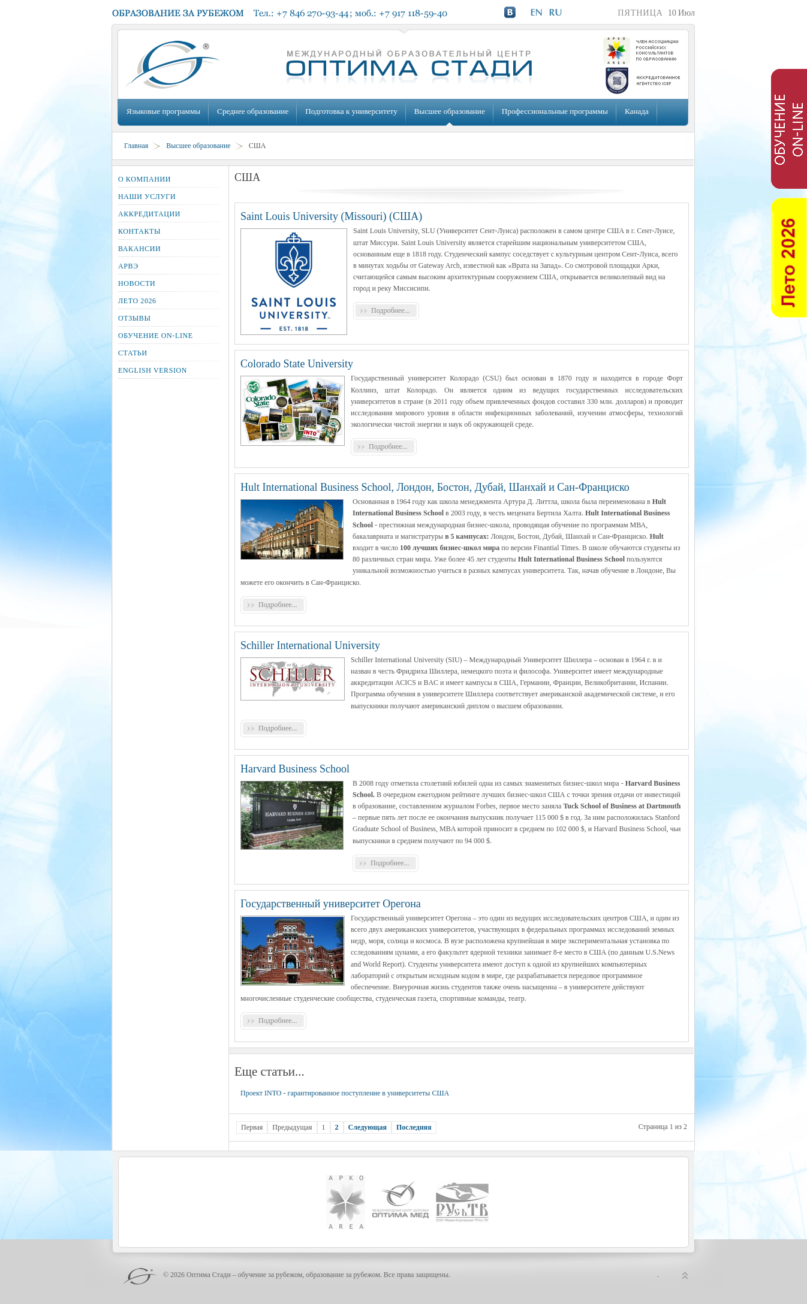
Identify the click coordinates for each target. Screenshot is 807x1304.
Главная (136, 145)
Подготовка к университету (351, 111)
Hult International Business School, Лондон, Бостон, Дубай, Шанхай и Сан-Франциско (435, 487)
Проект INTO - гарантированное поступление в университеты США (344, 1093)
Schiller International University (310, 645)
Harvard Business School (295, 769)
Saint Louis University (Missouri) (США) (331, 216)
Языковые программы (163, 111)
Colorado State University (296, 364)
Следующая (367, 1127)
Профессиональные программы (555, 111)
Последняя (414, 1127)
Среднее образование (252, 111)
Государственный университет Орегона (330, 904)
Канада (637, 111)
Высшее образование (449, 111)
